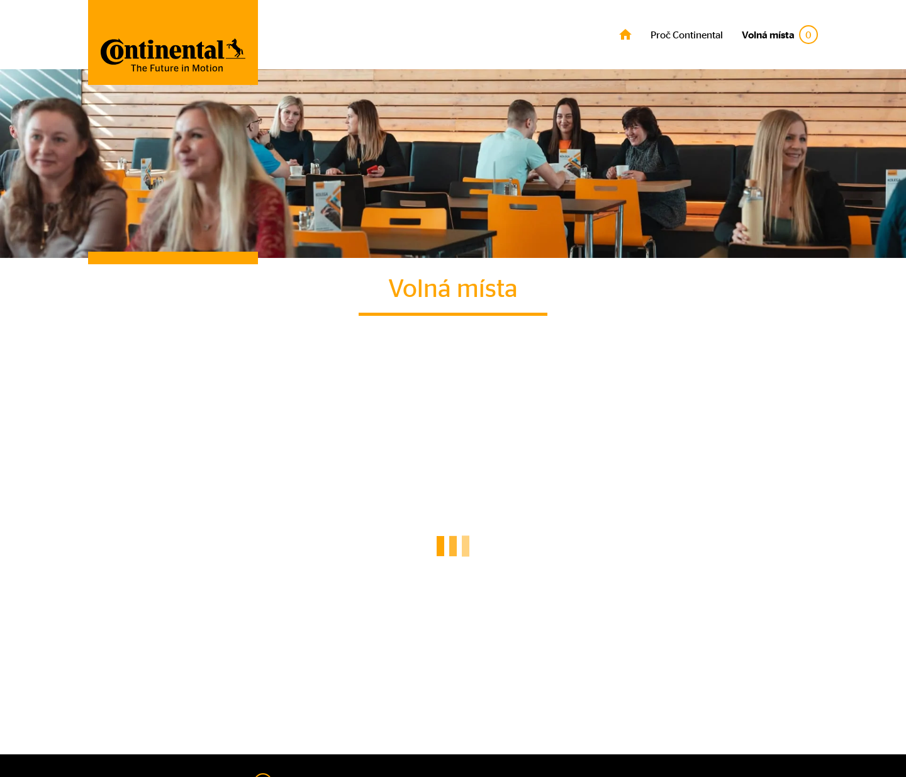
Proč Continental (687, 35)
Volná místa (780, 34)
